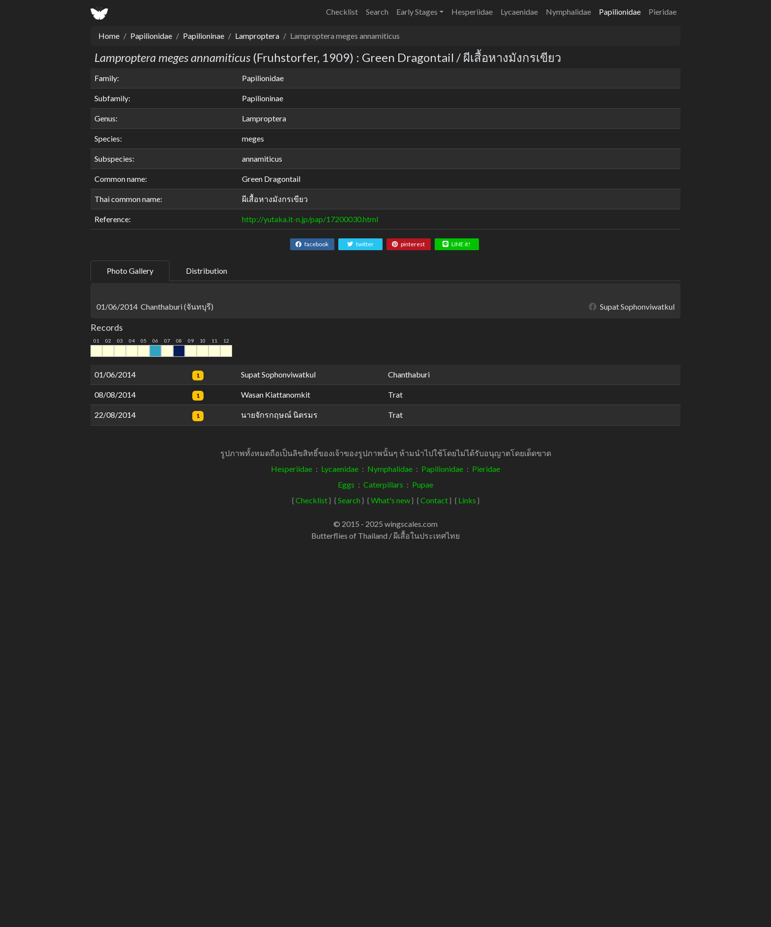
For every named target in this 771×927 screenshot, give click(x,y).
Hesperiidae (472, 11)
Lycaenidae (519, 11)
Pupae (422, 865)
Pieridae (663, 11)
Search (377, 11)
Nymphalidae (568, 11)
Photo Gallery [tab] (130, 270)
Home (108, 35)
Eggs (346, 865)
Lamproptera (257, 35)
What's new (390, 881)
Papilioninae (203, 35)
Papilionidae (620, 11)
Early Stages (417, 11)
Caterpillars (383, 865)
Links (467, 881)
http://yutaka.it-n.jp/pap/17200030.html (310, 219)
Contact (434, 881)
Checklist (342, 11)
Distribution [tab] (206, 270)
